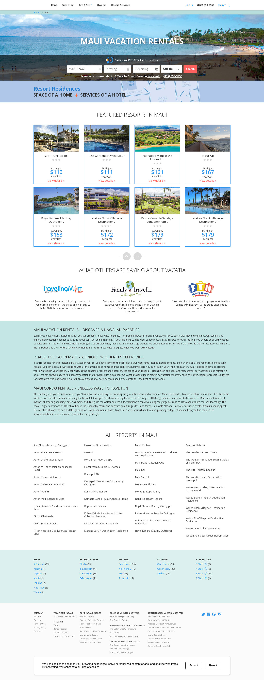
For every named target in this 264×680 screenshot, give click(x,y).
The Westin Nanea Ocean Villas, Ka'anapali (204, 478)
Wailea (37, 592)
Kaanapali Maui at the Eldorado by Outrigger (103, 483)
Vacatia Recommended (64, 636)
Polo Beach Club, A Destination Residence (152, 522)
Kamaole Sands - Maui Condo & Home (106, 498)
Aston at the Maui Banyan (48, 459)
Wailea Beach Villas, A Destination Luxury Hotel (205, 489)
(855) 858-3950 (205, 5)
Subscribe (68, 5)
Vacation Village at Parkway (122, 616)
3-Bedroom (86, 578)
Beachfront (125, 564)
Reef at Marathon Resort (159, 642)
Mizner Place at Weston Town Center (164, 627)
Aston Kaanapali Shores (47, 477)
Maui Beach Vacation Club (149, 462)
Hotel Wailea (85, 627)
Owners (101, 5)
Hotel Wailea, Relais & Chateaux (102, 466)
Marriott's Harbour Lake (90, 642)
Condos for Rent (61, 632)
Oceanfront (163, 564)
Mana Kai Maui (143, 445)
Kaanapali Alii (91, 473)
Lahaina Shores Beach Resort (101, 523)
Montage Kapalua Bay (147, 491)
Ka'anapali (39, 564)
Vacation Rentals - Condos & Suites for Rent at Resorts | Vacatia (40, 4)
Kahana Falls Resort (95, 491)
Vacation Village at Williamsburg (124, 636)
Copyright (38, 631)
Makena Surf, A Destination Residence (106, 530)
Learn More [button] (152, 60)
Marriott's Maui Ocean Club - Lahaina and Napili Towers (156, 454)
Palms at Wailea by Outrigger (93, 620)
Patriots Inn (115, 632)
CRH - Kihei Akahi (43, 516)
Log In (189, 5)
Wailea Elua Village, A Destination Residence (205, 520)
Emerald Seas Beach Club (159, 646)
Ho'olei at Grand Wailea (97, 445)
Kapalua (38, 573)
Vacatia (57, 625)
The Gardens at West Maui (201, 452)
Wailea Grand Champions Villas (203, 528)
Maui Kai (140, 469)
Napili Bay (39, 587)
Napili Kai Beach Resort (148, 498)
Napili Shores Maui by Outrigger (153, 505)
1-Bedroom (86, 568)
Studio (83, 564)
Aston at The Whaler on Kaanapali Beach (53, 468)
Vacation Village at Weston (159, 620)
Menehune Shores (145, 484)
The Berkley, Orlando (119, 620)
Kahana (38, 568)
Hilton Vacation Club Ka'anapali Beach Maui (55, 532)
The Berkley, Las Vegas (120, 648)
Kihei (36, 578)
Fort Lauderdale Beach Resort (161, 631)
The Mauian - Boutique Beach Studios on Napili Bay (207, 461)
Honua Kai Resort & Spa (98, 459)
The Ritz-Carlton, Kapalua (200, 469)
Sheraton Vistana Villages (91, 638)
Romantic (124, 578)
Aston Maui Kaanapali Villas (49, 498)
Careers (37, 620)
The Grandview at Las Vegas (122, 645)
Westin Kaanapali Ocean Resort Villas (207, 535)
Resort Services (120, 5)
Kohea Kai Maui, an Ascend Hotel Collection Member (103, 515)
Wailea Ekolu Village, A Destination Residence (205, 509)
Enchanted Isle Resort (157, 635)
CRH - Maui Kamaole (45, 523)
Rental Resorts (60, 629)
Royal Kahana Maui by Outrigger (153, 530)
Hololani (88, 452)
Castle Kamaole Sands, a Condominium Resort (56, 507)
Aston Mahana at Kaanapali (49, 484)
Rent (54, 5)
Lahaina (38, 582)
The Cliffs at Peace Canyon (122, 652)
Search (190, 68)
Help (222, 5)
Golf (121, 573)
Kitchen (161, 573)
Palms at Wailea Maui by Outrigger (155, 513)
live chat (153, 76)
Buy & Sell (85, 5)
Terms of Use (40, 623)
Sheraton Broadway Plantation (93, 631)
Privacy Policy (40, 627)
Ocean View (163, 568)
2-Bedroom (86, 573)
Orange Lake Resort (88, 635)
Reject (213, 665)
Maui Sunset (142, 477)
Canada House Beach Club (159, 638)
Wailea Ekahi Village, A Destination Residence (205, 499)
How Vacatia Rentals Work (65, 616)
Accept (194, 665)
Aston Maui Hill (42, 491)
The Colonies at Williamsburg (123, 629)
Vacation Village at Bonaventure (162, 623)
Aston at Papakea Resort (48, 452)
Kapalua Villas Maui (95, 505)
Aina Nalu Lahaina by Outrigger (51, 445)
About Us (38, 616)
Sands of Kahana (195, 445)
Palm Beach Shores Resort (159, 616)
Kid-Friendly (125, 568)
